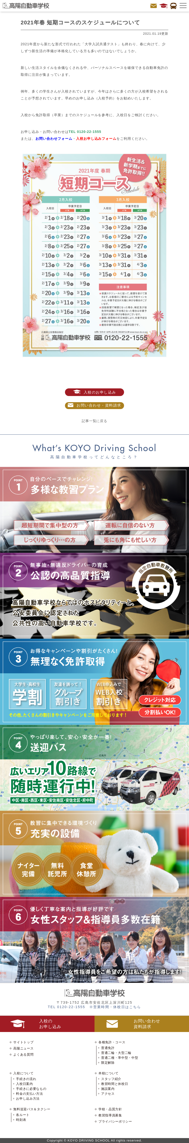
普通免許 (108, 1048)
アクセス (108, 1093)
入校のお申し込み (94, 392)
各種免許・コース (111, 1042)
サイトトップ (23, 1042)
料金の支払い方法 (29, 1093)
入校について (23, 1073)
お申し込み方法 (28, 1098)
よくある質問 (23, 1054)
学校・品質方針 (110, 1109)
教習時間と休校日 (114, 1084)
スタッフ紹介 (111, 1079)
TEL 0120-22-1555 (85, 132)
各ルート (23, 1115)
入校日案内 (24, 1084)
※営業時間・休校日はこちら (115, 1007)
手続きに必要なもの (31, 1089)
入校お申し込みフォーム (96, 139)
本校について (108, 1073)
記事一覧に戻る (95, 421)
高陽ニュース (23, 1048)
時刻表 (21, 1120)
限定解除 (108, 1062)
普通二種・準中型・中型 (119, 1058)
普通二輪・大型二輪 (116, 1053)
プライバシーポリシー (115, 1121)
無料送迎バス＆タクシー (31, 1109)
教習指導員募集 (110, 1115)
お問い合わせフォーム (53, 139)
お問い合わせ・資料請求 (94, 405)
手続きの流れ (26, 1079)
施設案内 (108, 1089)
